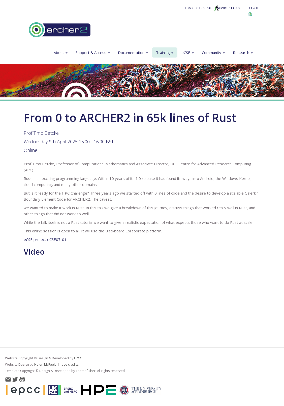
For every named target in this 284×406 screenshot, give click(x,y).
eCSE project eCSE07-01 (45, 239)
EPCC (78, 358)
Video (34, 252)
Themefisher (86, 370)
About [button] (61, 52)
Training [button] (164, 52)
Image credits (68, 364)
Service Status (228, 8)
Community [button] (213, 52)
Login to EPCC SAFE (202, 8)
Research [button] (243, 52)
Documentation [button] (133, 52)
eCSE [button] (187, 52)
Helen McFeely (45, 364)
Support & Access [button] (93, 52)
